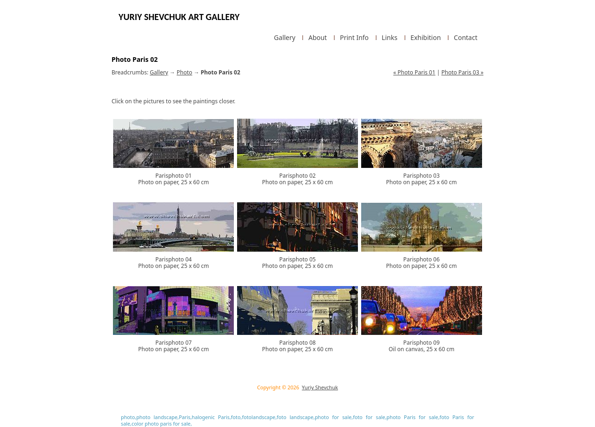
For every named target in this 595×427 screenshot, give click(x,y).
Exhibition (425, 37)
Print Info (354, 37)
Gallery (284, 37)
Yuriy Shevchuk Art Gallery (179, 16)
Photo (184, 72)
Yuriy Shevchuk (320, 387)
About (317, 37)
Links (389, 37)
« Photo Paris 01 (414, 72)
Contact (465, 37)
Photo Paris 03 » (462, 72)
